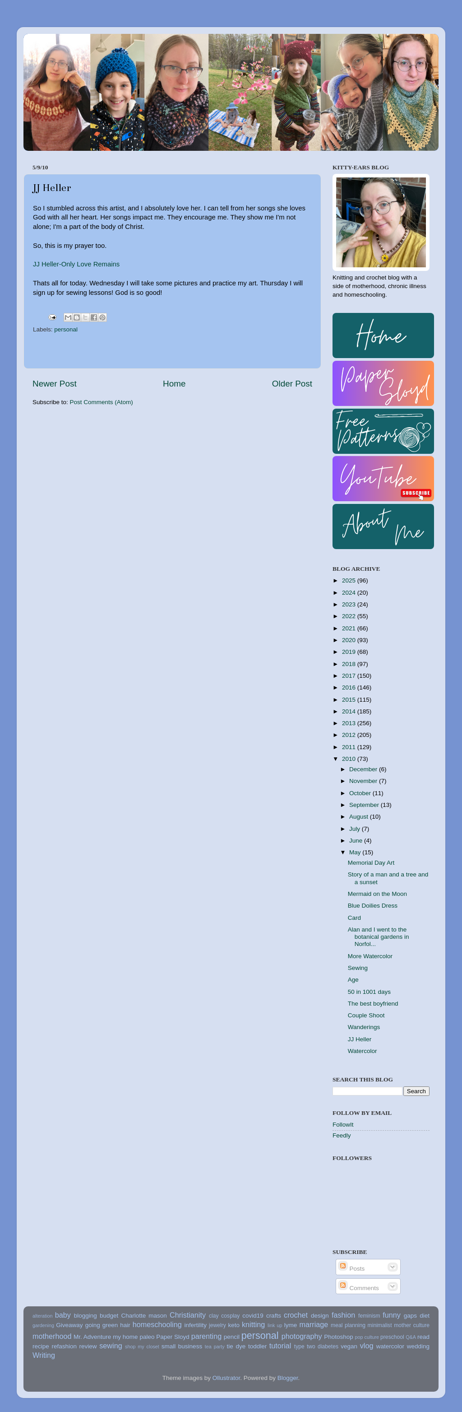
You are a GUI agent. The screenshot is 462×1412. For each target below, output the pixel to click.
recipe (40, 1346)
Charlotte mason (143, 1315)
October (361, 793)
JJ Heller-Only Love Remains (76, 264)
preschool (392, 1337)
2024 (349, 592)
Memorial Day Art (371, 862)
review (88, 1346)
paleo (146, 1336)
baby (63, 1315)
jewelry (217, 1325)
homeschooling (157, 1324)
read (423, 1336)
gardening (43, 1325)
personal (66, 329)
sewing (110, 1346)
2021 (349, 628)
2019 (349, 651)
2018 (349, 664)
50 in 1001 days (369, 991)
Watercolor (362, 1051)
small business (182, 1346)
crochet (296, 1315)
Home (174, 383)
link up (275, 1325)
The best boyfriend (373, 1003)
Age (353, 979)
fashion (343, 1315)
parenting (206, 1336)
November (364, 781)
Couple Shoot (366, 1015)
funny (392, 1315)
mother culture (412, 1325)
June (356, 840)
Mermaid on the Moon (377, 893)
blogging (85, 1315)
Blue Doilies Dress (372, 905)
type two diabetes (316, 1346)
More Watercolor (370, 956)
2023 (349, 604)
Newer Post (54, 383)
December (364, 769)
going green (101, 1325)
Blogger (287, 1378)
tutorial (280, 1346)
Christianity (188, 1315)
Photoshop (338, 1336)
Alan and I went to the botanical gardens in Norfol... (378, 936)
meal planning (348, 1325)
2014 (349, 711)
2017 (349, 675)
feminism (369, 1316)
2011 (349, 747)
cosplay (230, 1316)
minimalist (380, 1325)
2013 (349, 723)
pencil (232, 1336)
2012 (349, 735)
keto (234, 1325)
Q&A (411, 1337)
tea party (215, 1346)
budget (109, 1315)
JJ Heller (360, 1039)
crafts (273, 1315)
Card (354, 917)
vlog (367, 1346)
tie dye (236, 1346)
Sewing (358, 968)
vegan (349, 1346)
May (355, 852)
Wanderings (364, 1027)
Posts (351, 1268)
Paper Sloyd (172, 1336)
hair (125, 1325)
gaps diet (417, 1315)
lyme (290, 1325)
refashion (64, 1346)
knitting (253, 1324)
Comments (358, 1288)
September (365, 805)
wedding (418, 1346)
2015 (349, 699)
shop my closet (142, 1346)
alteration (42, 1316)
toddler (257, 1346)
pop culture (367, 1337)
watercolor (390, 1346)
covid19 (252, 1315)
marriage (313, 1324)
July (355, 828)
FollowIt (343, 1124)
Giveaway (69, 1325)
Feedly (342, 1135)
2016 (349, 687)
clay (214, 1316)
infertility (195, 1325)
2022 (349, 616)
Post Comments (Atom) (101, 402)
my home (125, 1336)
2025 (349, 580)
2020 (349, 640)
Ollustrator (226, 1378)
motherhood (51, 1336)
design (320, 1315)
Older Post (292, 383)
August (359, 816)
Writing (43, 1355)
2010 (349, 758)
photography (302, 1336)
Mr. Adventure (92, 1336)
